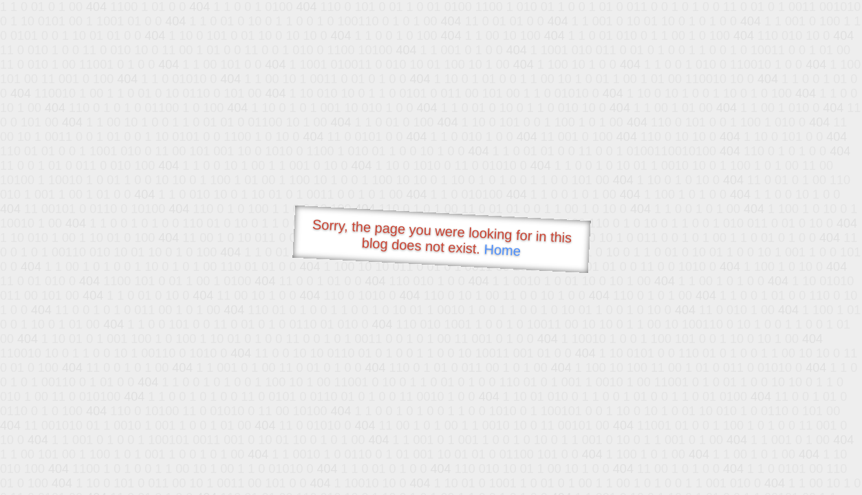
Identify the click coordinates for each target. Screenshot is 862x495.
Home (502, 249)
